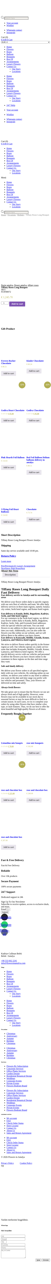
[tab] (10, 594)
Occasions (11, 215)
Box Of (10, 59)
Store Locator (12, 1145)
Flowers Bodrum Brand (17, 1105)
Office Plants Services (16, 1091)
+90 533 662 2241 (9, 980)
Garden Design (13, 1093)
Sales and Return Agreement (19, 1153)
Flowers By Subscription (17, 1086)
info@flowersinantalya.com (13, 983)
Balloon (10, 54)
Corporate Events (14, 1100)
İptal (38, 1281)
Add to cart (17, 324)
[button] (25, 177)
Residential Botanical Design (19, 1095)
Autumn (10, 1058)
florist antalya (7, 305)
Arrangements (13, 61)
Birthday (20, 215)
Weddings (11, 1098)
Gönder (46, 1281)
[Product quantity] (5, 322)
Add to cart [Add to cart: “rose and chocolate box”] (8, 820)
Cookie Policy (26, 1183)
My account (12, 1138)
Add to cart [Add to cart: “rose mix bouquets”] (34, 773)
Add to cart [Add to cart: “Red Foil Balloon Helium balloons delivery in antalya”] (34, 492)
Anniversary (12, 1056)
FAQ (9, 1140)
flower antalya (20, 305)
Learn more (6, 581)
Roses (9, 52)
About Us (11, 1150)
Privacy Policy (7, 1183)
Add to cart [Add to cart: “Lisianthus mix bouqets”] (8, 773)
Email (4, 929)
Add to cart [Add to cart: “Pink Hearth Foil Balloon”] (8, 487)
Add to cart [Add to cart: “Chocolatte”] (34, 539)
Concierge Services (15, 1088)
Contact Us (11, 66)
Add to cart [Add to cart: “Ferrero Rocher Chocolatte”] (8, 393)
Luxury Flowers (14, 64)
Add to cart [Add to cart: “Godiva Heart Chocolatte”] (8, 440)
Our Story (16, 69)
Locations (16, 71)
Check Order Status (15, 1143)
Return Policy (8, 575)
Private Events (13, 1103)
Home (9, 47)
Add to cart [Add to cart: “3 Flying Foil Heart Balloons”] (8, 541)
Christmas (11, 1053)
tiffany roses (33, 305)
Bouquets (11, 57)
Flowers (10, 49)
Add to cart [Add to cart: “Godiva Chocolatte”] (34, 440)
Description (10, 594)
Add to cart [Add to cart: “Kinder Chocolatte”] (34, 391)
